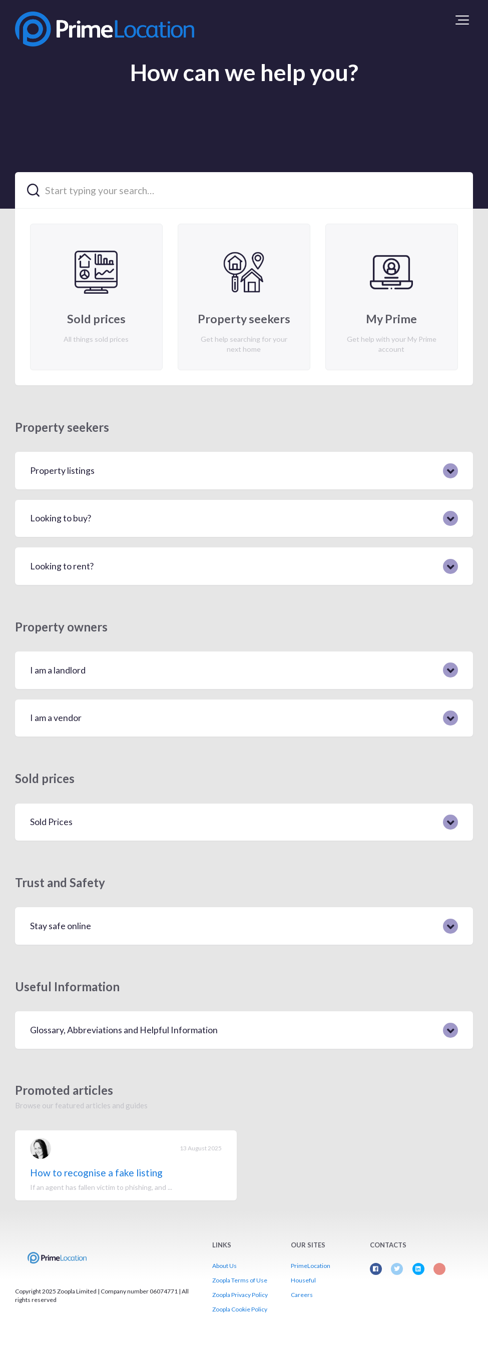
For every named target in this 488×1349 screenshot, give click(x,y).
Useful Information (67, 986)
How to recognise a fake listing (96, 1172)
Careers (302, 1294)
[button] (462, 20)
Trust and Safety (60, 882)
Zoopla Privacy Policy (240, 1294)
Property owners (61, 626)
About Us (224, 1265)
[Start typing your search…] (244, 190)
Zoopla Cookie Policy (239, 1309)
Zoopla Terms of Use (239, 1280)
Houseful (303, 1280)
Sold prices (45, 778)
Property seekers (62, 427)
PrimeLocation (310, 1265)
